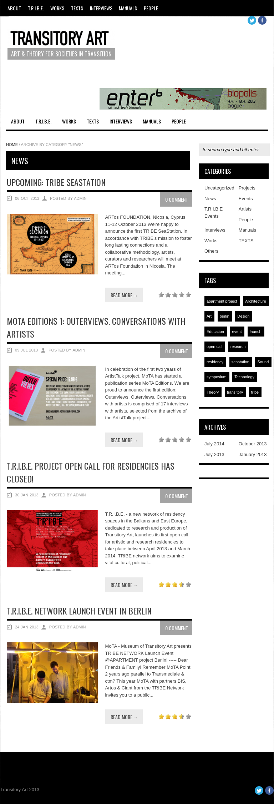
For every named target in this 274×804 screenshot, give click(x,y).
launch (255, 331)
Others (211, 251)
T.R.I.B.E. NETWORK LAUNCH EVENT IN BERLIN (79, 610)
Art (209, 316)
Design (243, 316)
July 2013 (214, 454)
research (238, 346)
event (237, 331)
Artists (245, 209)
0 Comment (176, 199)
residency (215, 362)
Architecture (255, 301)
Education (215, 331)
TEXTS (77, 8)
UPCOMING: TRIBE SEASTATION (56, 182)
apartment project (222, 301)
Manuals (128, 8)
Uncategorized (219, 188)
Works (57, 8)
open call (214, 346)
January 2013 (253, 454)
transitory (235, 392)
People (151, 8)
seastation (240, 362)
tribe (255, 392)
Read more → (124, 295)
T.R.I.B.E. (36, 8)
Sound (263, 362)
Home (12, 144)
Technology (244, 377)
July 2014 (214, 443)
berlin (224, 316)
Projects (247, 188)
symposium (217, 377)
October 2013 (253, 443)
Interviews (101, 8)
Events (246, 198)
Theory (213, 392)
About (14, 8)
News (210, 198)
